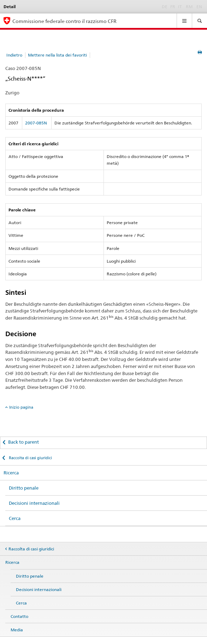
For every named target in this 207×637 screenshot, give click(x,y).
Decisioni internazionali (34, 503)
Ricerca (11, 472)
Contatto (19, 616)
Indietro (14, 55)
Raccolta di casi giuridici (30, 457)
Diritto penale (24, 488)
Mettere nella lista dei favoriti (57, 55)
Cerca (14, 518)
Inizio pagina (21, 407)
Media (17, 629)
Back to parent (23, 442)
